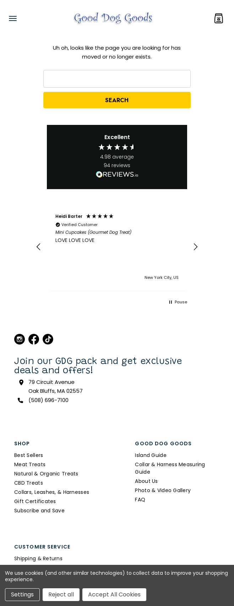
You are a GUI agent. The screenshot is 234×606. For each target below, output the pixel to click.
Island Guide (150, 455)
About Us (146, 481)
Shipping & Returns (38, 558)
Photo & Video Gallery (163, 490)
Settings (22, 594)
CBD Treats (28, 482)
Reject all (61, 594)
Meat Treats (29, 464)
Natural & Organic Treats (46, 473)
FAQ (140, 499)
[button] (38, 246)
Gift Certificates (35, 501)
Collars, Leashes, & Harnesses (51, 492)
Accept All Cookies (114, 594)
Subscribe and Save (39, 510)
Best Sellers (28, 455)
